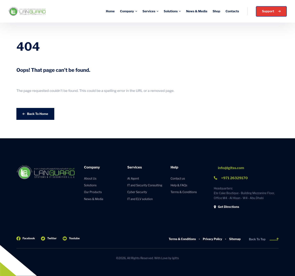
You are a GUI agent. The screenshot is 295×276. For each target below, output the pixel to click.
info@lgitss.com (231, 168)
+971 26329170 (231, 178)
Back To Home (35, 114)
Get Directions (226, 207)
